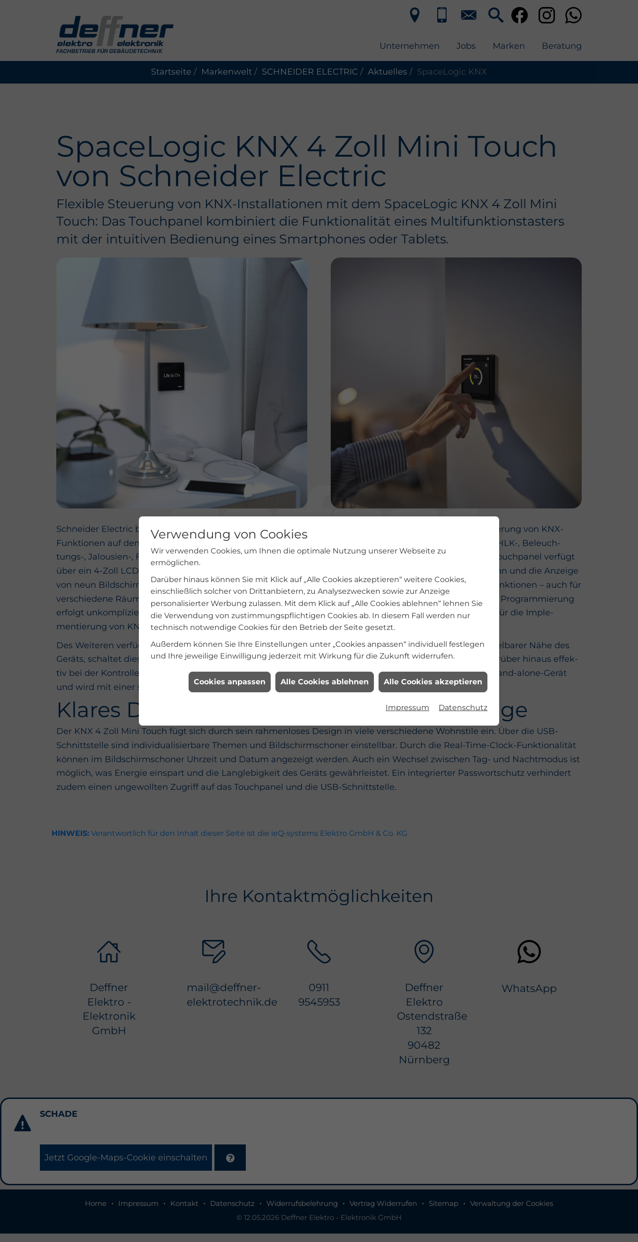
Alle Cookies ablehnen (325, 572)
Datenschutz (463, 598)
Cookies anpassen (230, 572)
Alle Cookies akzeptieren (433, 572)
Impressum (407, 598)
